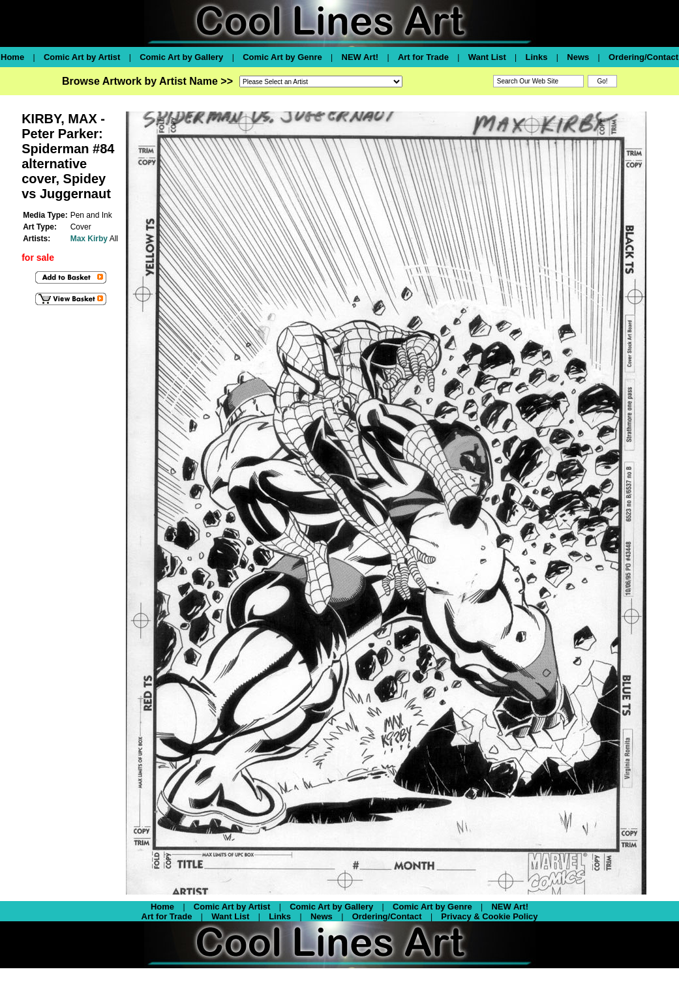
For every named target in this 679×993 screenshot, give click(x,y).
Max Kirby (89, 238)
